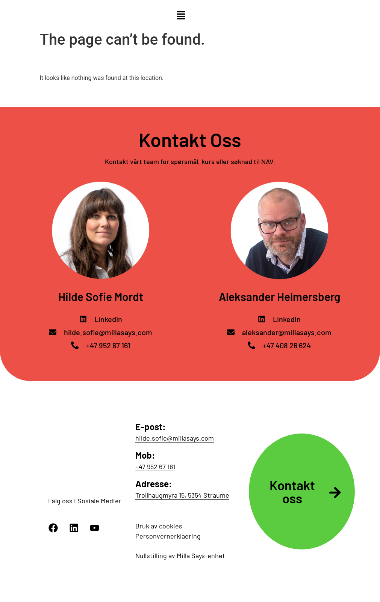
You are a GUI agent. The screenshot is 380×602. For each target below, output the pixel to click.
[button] (180, 16)
